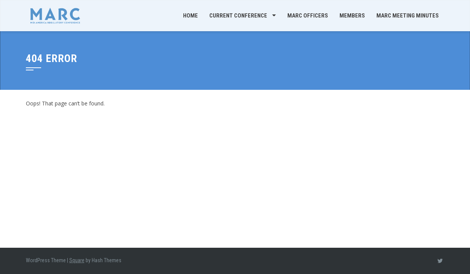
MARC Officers (307, 15)
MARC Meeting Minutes (407, 15)
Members (352, 15)
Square (76, 260)
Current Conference (238, 15)
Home (190, 15)
